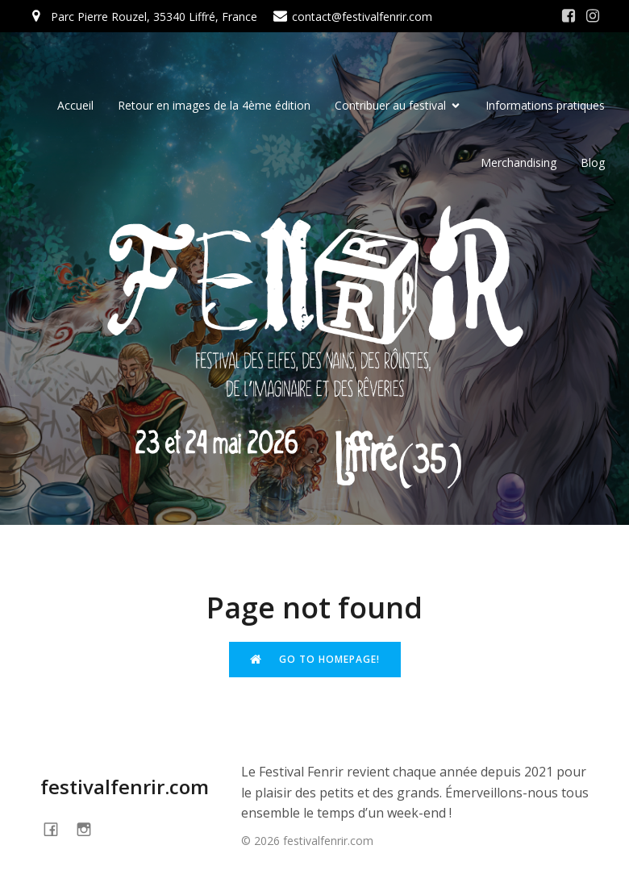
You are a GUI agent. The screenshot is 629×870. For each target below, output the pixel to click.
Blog (593, 162)
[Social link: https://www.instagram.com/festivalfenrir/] (593, 16)
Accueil (75, 105)
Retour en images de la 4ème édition (214, 105)
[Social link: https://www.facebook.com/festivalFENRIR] (56, 828)
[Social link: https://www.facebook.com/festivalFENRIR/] (568, 16)
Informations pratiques (545, 105)
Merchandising (518, 162)
